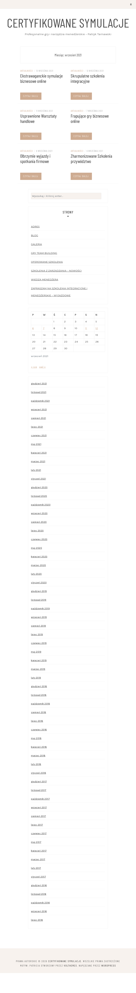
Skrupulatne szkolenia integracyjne (87, 98)
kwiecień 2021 (39, 472)
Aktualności (26, 90)
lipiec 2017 (37, 844)
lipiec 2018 (37, 741)
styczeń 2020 (39, 602)
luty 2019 (36, 697)
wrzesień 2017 (39, 827)
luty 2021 (36, 490)
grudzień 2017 (39, 801)
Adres (35, 246)
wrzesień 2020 (39, 533)
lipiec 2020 (37, 550)
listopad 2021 (38, 412)
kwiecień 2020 (39, 576)
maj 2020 (36, 568)
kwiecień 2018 (39, 767)
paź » (42, 386)
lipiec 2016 (37, 940)
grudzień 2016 (39, 905)
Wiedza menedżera (44, 299)
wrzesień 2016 (39, 931)
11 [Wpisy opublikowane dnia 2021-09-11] (86, 348)
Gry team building (44, 273)
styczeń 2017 (38, 896)
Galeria (36, 264)
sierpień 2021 (38, 438)
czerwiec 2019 (39, 663)
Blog (34, 255)
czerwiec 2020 (39, 559)
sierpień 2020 (39, 542)
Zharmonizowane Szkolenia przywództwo (91, 178)
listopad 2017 (38, 810)
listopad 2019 (38, 620)
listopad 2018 (39, 715)
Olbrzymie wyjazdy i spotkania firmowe (35, 178)
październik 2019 (40, 628)
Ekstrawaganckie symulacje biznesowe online (41, 98)
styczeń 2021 (38, 498)
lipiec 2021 (37, 446)
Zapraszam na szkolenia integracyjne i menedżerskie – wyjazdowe (59, 312)
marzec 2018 (38, 775)
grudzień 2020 (39, 507)
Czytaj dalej (30, 115)
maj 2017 (36, 862)
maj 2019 (36, 671)
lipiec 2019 (37, 654)
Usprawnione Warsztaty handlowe (38, 138)
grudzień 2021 (39, 403)
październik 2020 (40, 524)
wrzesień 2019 (39, 637)
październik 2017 (40, 818)
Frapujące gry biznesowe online (90, 138)
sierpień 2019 (38, 645)
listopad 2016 (38, 914)
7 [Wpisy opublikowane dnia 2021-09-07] (43, 348)
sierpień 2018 (38, 732)
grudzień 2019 (39, 611)
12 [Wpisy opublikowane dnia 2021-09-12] (96, 348)
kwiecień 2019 (39, 680)
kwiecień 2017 (39, 870)
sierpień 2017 (38, 836)
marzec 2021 (38, 481)
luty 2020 (36, 594)
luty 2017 (36, 888)
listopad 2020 (39, 516)
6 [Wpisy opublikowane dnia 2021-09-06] (33, 348)
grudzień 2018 (39, 706)
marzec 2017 (38, 879)
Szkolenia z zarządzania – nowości (56, 290)
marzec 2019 (38, 689)
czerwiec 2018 (39, 749)
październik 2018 (40, 723)
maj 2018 (36, 758)
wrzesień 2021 (39, 429)
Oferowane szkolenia (47, 281)
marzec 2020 (38, 585)
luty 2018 (36, 784)
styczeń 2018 (38, 793)
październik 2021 (40, 421)
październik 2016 (40, 922)
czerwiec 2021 (39, 455)
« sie (34, 386)
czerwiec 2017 (39, 853)
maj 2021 (36, 464)
